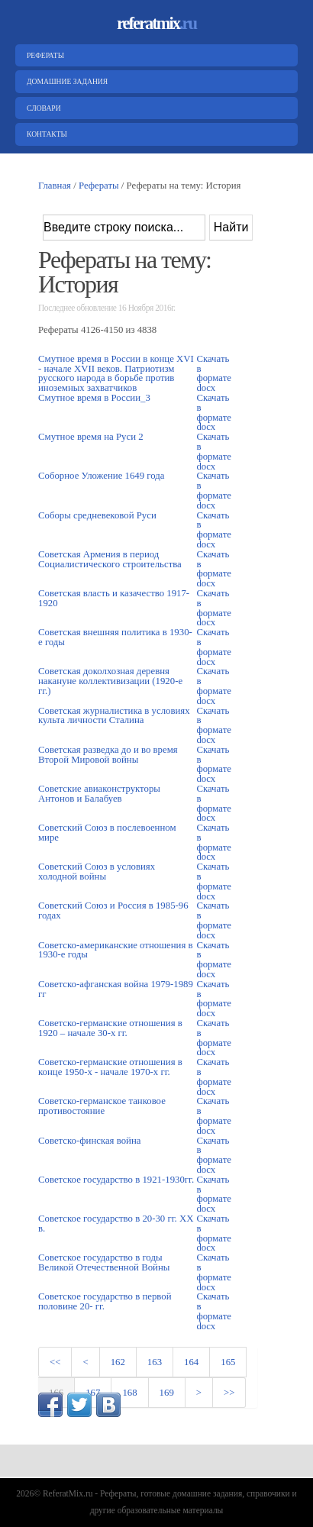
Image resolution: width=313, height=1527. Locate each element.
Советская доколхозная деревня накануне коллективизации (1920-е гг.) (110, 681)
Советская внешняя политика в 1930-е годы (115, 637)
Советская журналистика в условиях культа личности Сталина (114, 715)
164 (191, 1362)
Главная (54, 185)
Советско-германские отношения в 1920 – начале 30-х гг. (110, 1028)
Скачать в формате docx (213, 373)
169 (167, 1392)
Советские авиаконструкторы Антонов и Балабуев (99, 793)
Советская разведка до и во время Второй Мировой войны (108, 754)
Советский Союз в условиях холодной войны (96, 871)
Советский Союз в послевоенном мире (107, 832)
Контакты (45, 134)
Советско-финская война (89, 1140)
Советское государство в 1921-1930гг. (116, 1179)
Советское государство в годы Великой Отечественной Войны (103, 1262)
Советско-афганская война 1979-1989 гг (115, 989)
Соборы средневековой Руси (97, 515)
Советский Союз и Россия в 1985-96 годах (113, 910)
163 (154, 1362)
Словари (42, 108)
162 (118, 1362)
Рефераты (43, 55)
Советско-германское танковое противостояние (102, 1106)
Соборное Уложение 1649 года (101, 475)
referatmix (156, 23)
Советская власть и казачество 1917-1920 (113, 598)
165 (228, 1362)
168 (129, 1392)
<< (55, 1362)
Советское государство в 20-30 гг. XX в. (115, 1223)
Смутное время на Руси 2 (91, 436)
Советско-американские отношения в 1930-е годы (115, 950)
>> (229, 1392)
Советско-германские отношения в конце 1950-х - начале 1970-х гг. (110, 1067)
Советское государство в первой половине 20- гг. (105, 1301)
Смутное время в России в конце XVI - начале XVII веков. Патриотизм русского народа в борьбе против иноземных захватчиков (116, 373)
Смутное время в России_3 (94, 397)
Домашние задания (65, 81)
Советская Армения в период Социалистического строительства (110, 559)
